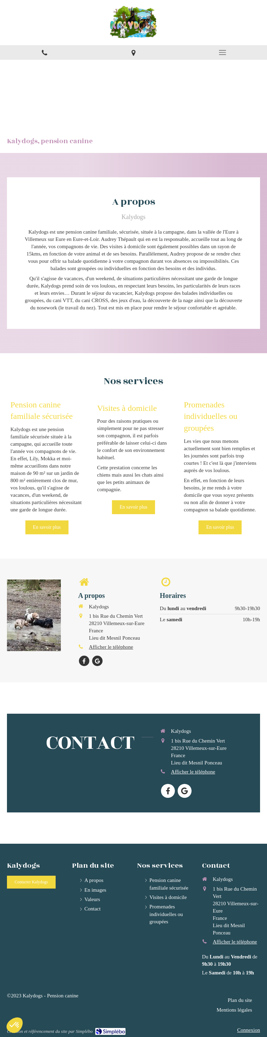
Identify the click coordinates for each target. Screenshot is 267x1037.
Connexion (248, 1030)
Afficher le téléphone (111, 647)
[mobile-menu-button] (222, 52)
